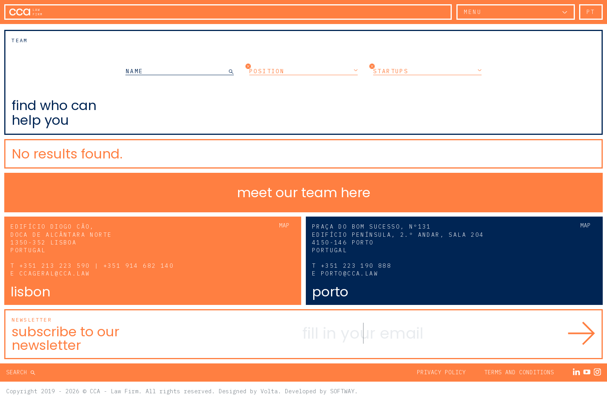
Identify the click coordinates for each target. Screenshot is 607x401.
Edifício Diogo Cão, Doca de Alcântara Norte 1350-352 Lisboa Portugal (61, 238)
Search (18, 372)
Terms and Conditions (519, 372)
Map (284, 225)
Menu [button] (473, 11)
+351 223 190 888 (356, 265)
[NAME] (177, 71)
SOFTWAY (342, 391)
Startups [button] (427, 70)
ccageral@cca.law (54, 273)
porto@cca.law (349, 273)
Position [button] (303, 70)
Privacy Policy (441, 372)
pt (590, 11)
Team (20, 40)
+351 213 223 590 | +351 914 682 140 (96, 265)
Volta (269, 391)
